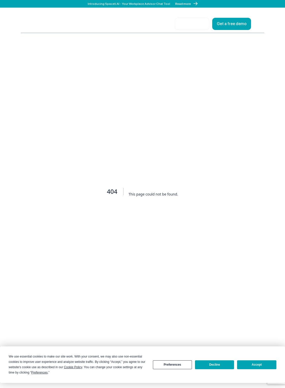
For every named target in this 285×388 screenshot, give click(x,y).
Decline (214, 364)
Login (164, 23)
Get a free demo (231, 23)
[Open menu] (259, 24)
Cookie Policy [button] (73, 367)
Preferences (172, 364)
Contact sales (192, 23)
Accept (257, 364)
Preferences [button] (39, 372)
